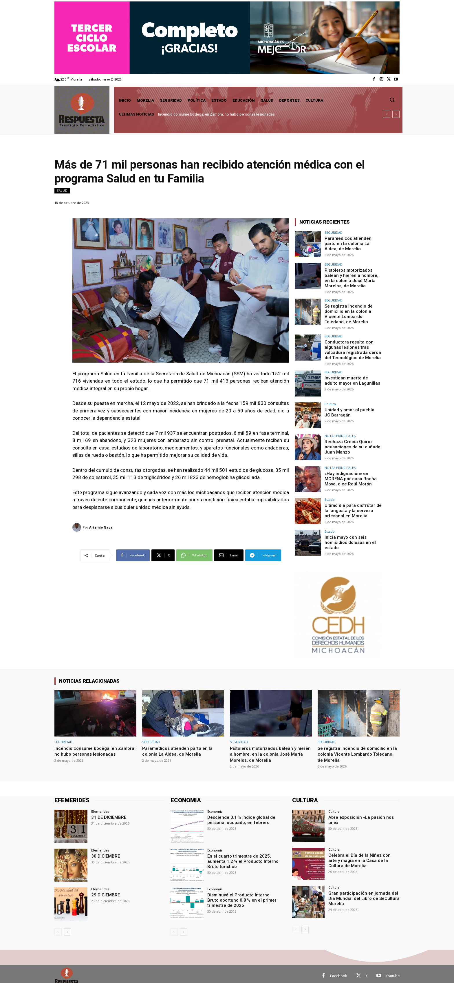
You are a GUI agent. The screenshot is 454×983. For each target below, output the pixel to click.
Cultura (334, 807)
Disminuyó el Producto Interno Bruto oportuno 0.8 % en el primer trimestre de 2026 (242, 895)
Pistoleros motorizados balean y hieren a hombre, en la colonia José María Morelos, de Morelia (352, 277)
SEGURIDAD (334, 232)
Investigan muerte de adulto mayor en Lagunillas (351, 376)
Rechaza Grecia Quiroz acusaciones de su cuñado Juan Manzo (350, 442)
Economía (215, 807)
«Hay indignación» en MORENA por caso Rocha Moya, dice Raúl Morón (348, 474)
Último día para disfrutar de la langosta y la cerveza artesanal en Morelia (353, 505)
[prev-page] (58, 927)
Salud (62, 190)
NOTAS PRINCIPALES (340, 431)
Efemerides (100, 807)
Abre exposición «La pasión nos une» (363, 813)
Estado (330, 495)
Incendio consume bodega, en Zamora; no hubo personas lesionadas (216, 114)
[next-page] (67, 927)
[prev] (386, 114)
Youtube (393, 971)
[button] (392, 99)
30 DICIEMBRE (104, 851)
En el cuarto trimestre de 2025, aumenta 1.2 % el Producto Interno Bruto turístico (239, 856)
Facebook (338, 971)
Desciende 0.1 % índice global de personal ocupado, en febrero (238, 815)
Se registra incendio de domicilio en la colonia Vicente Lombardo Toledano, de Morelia (352, 311)
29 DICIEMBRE (104, 890)
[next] (396, 114)
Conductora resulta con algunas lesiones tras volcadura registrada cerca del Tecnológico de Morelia (351, 346)
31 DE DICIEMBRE (107, 813)
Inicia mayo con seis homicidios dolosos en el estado (349, 537)
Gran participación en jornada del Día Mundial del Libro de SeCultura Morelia (363, 894)
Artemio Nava (101, 527)
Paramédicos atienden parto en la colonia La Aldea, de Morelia (352, 243)
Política (330, 399)
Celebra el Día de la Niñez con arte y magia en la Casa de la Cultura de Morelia (362, 856)
